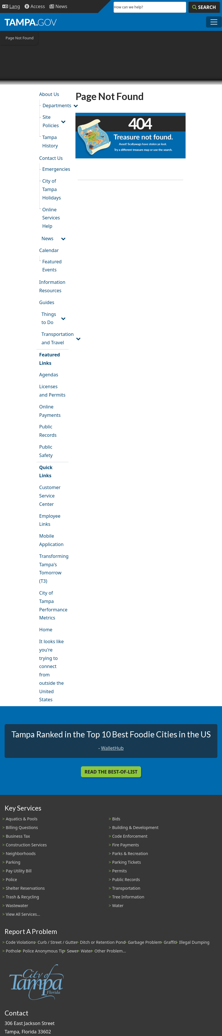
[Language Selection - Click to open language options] (11, 6)
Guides (46, 302)
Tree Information (128, 897)
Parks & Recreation (130, 853)
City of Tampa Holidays (51, 189)
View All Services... (23, 914)
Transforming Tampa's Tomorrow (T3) (54, 568)
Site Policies (50, 121)
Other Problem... (110, 951)
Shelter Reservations (25, 888)
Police (11, 879)
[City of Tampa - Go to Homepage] (31, 22)
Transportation (126, 888)
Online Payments (50, 411)
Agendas (48, 374)
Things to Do (49, 318)
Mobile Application (51, 540)
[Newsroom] (58, 6)
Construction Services (26, 845)
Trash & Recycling (22, 897)
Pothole (13, 951)
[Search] (204, 7)
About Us (49, 94)
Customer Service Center (50, 495)
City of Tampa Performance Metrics (53, 605)
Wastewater (17, 905)
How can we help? (128, 7)
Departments (55, 105)
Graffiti (170, 942)
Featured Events (52, 265)
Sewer (72, 951)
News (47, 238)
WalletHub (112, 748)
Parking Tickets (126, 862)
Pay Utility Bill (19, 871)
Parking (13, 862)
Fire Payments (125, 845)
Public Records (48, 430)
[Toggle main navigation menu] (214, 22)
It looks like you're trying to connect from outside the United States (51, 670)
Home (46, 629)
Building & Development (135, 827)
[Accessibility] (34, 6)
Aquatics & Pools (21, 819)
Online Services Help (51, 218)
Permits (119, 871)
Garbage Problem (144, 942)
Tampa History (50, 141)
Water (117, 905)
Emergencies (55, 169)
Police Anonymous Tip (44, 951)
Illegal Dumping (194, 942)
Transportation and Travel (55, 338)
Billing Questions (22, 827)
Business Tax (18, 836)
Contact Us (51, 158)
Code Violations (20, 942)
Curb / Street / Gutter (58, 942)
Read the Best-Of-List (111, 772)
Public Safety (46, 451)
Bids (116, 819)
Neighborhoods (21, 853)
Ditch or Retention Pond (103, 942)
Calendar (49, 250)
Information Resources (52, 286)
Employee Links (49, 520)
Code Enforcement (129, 836)
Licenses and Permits (52, 390)
